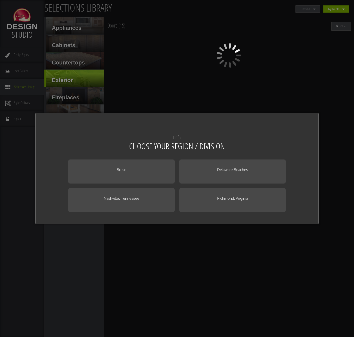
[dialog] (177, 168)
